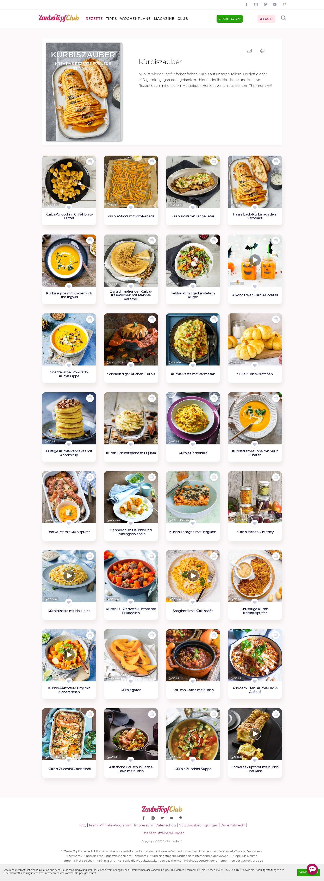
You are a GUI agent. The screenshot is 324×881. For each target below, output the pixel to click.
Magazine (164, 19)
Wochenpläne (135, 19)
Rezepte (94, 19)
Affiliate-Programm (116, 825)
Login (266, 18)
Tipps (111, 19)
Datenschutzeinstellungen (163, 833)
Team (93, 825)
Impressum (143, 825)
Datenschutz (165, 825)
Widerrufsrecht (232, 825)
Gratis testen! (230, 18)
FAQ (83, 825)
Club (182, 19)
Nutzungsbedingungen (198, 825)
